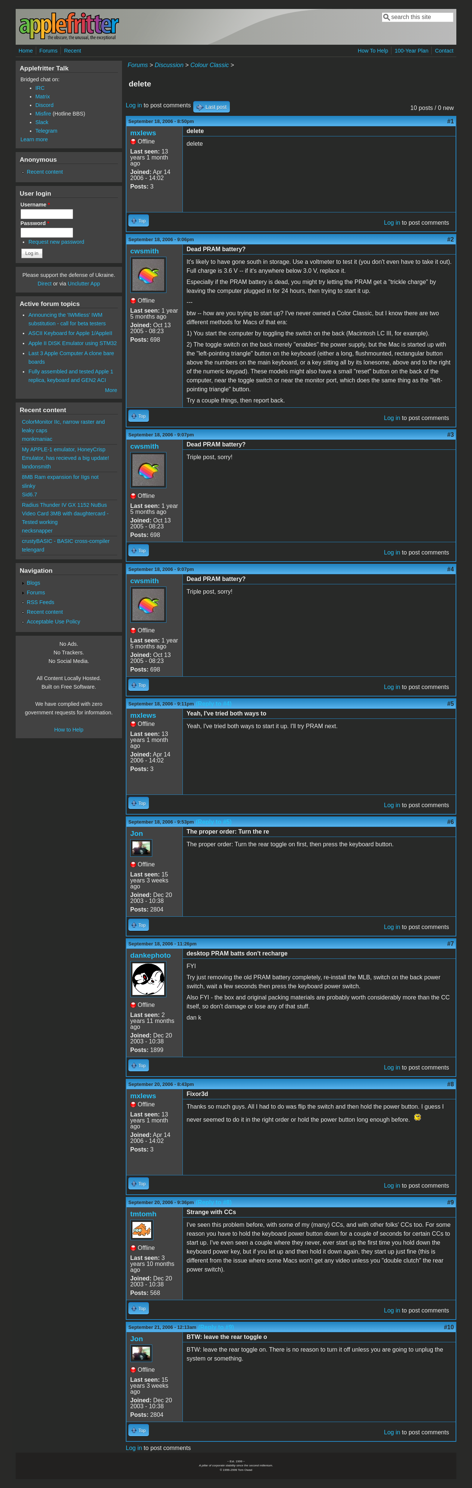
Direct (45, 284)
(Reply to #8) (214, 1202)
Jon (136, 833)
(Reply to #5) (214, 822)
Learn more (34, 139)
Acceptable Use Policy (53, 622)
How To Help (373, 51)
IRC (40, 88)
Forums (48, 51)
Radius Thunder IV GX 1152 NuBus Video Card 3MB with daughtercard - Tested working (65, 513)
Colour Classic (209, 65)
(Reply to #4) (214, 704)
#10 (449, 1327)
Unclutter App (84, 284)
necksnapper (37, 531)
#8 (450, 1084)
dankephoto (150, 955)
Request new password (56, 242)
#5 (450, 704)
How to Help (68, 730)
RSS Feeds (40, 602)
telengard (33, 550)
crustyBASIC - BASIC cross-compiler (66, 541)
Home (26, 51)
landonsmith (36, 467)
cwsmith (144, 251)
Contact (444, 51)
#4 (450, 569)
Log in (134, 105)
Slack (42, 122)
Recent (72, 51)
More (111, 390)
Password (35, 223)
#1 (450, 121)
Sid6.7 (29, 494)
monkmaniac (37, 439)
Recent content (45, 172)
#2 (450, 239)
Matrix (42, 96)
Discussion (169, 65)
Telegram (46, 131)
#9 (450, 1202)
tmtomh (143, 1214)
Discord (44, 105)
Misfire (43, 114)
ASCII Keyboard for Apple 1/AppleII (70, 333)
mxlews (143, 133)
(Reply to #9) (216, 1327)
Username (35, 205)
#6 (450, 822)
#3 (450, 435)
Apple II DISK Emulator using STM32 (72, 343)
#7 (450, 944)
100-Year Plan (412, 51)
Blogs (33, 583)
